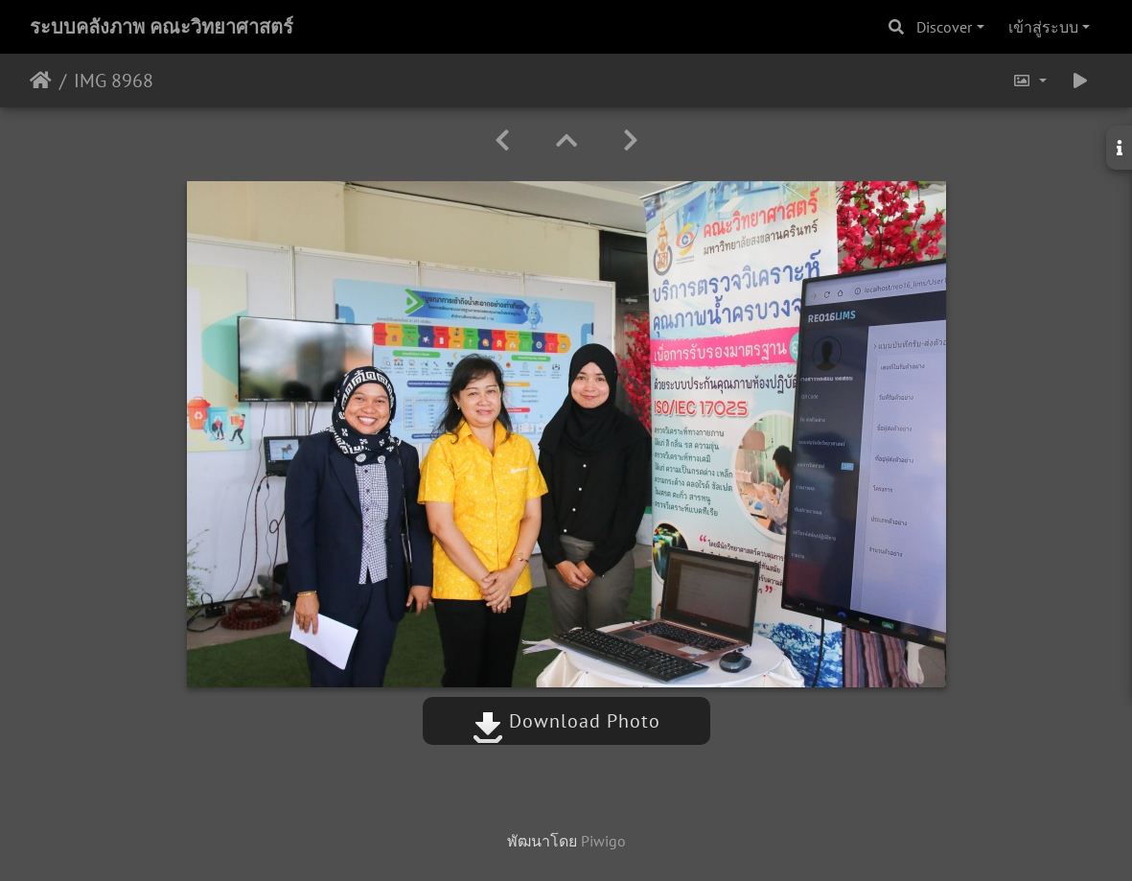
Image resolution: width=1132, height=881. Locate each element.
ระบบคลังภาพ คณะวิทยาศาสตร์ (161, 26)
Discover (944, 26)
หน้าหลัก (41, 80)
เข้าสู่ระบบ (1043, 26)
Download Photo (566, 720)
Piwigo (603, 840)
